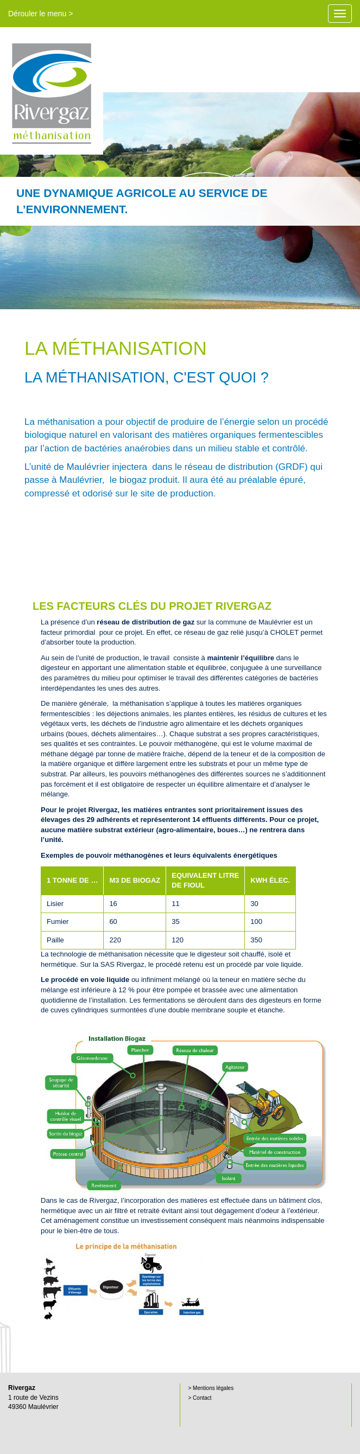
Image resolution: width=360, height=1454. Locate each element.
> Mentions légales (211, 1388)
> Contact (200, 1398)
